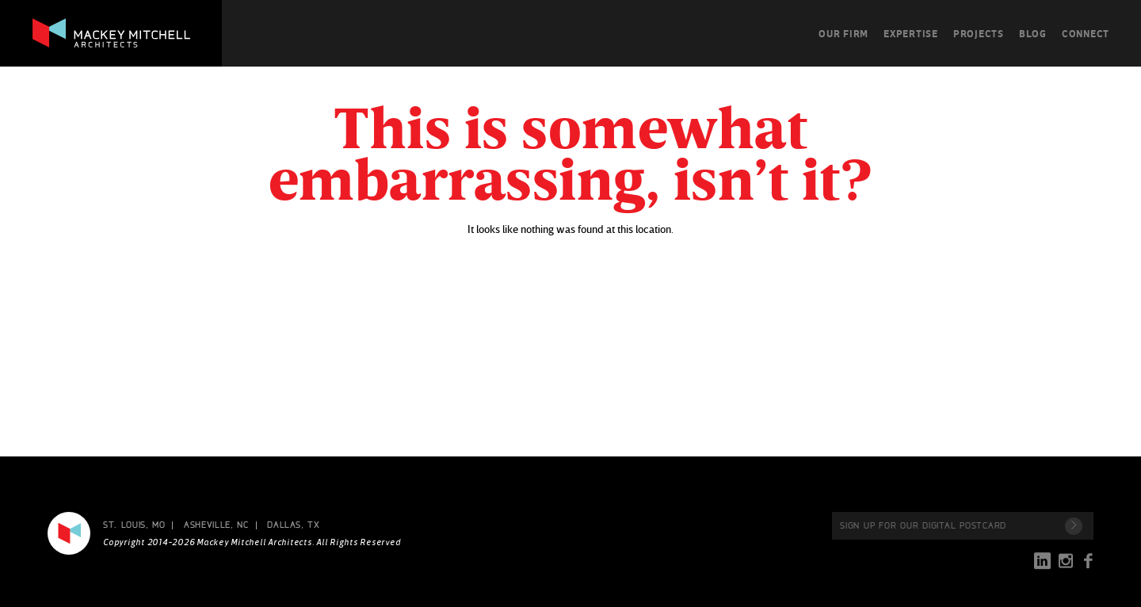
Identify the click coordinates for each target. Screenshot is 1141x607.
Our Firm (843, 33)
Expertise (910, 33)
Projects (978, 33)
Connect (1085, 33)
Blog (1033, 33)
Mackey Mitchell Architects (69, 533)
